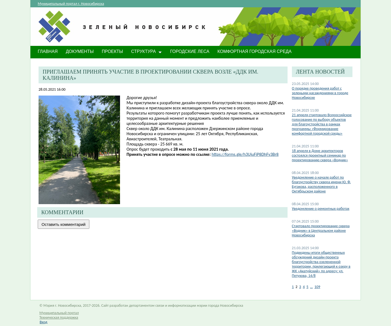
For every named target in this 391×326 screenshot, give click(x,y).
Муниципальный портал (59, 313)
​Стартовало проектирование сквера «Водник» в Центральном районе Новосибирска (321, 231)
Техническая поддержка (58, 317)
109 (317, 286)
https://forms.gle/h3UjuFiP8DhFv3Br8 (245, 154)
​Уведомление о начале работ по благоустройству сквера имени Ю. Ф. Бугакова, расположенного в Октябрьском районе (321, 184)
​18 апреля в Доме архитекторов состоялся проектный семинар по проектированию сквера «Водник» (320, 155)
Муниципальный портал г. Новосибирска (71, 3)
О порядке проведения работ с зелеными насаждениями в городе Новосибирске (320, 93)
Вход (43, 322)
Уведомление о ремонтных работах (320, 208)
